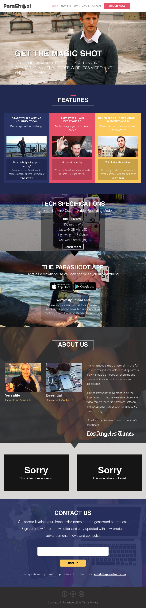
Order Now (117, 6)
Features (66, 6)
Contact (96, 6)
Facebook (64, 594)
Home (55, 6)
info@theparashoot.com (110, 574)
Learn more (73, 247)
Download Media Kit (19, 400)
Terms (86, 602)
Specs (76, 6)
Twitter (73, 594)
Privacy (94, 602)
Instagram (81, 594)
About (85, 6)
